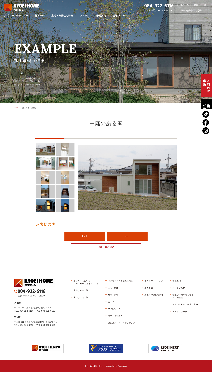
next (127, 236)
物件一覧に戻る (106, 247)
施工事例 (40, 16)
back (84, 236)
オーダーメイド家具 (154, 280)
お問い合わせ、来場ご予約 (206, 85)
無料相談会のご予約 (206, 104)
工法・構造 (113, 288)
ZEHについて (114, 309)
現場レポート (120, 16)
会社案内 (101, 16)
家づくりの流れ (115, 316)
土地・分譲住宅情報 (62, 16)
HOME (17, 108)
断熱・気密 (113, 294)
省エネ (111, 302)
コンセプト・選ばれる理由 (120, 280)
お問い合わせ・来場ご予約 (191, 5)
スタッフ (85, 16)
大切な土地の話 (80, 297)
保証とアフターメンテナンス (121, 323)
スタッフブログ (179, 311)
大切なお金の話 (80, 290)
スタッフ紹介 (178, 288)
